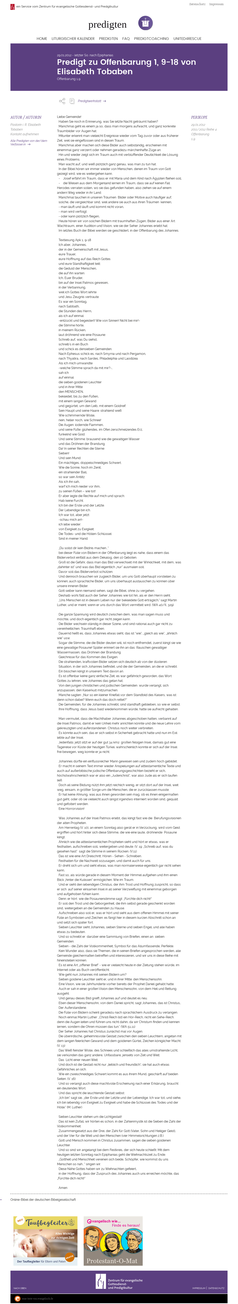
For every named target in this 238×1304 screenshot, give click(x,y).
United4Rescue (187, 39)
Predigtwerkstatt (89, 101)
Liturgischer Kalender (73, 39)
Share (62, 101)
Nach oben (20, 1288)
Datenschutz (197, 4)
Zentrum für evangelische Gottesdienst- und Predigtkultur (78, 6)
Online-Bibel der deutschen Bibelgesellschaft (43, 1200)
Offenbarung (66, 79)
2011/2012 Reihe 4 (204, 129)
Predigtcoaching (151, 39)
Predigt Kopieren (72, 101)
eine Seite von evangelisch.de (37, 1298)
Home (42, 39)
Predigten (108, 39)
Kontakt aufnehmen (24, 134)
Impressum (216, 4)
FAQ (126, 39)
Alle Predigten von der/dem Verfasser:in (28, 142)
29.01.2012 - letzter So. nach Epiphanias (85, 55)
